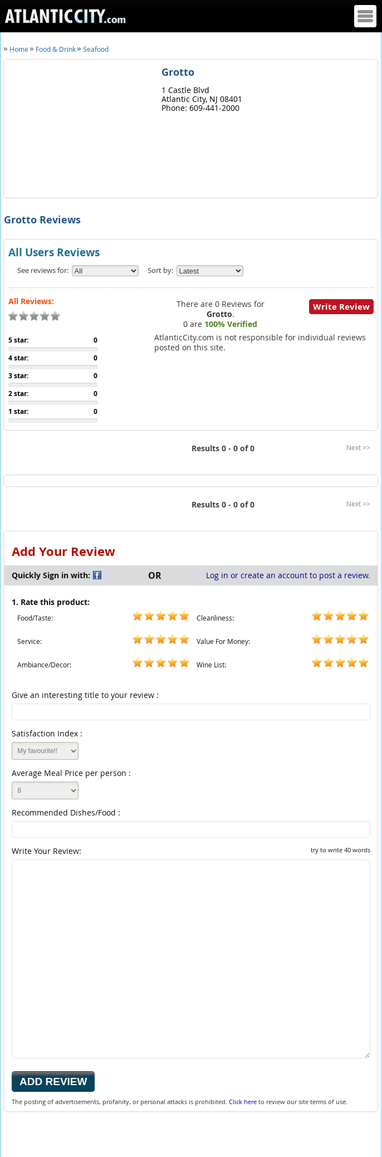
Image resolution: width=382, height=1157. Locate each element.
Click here (243, 1101)
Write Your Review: (191, 851)
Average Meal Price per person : (71, 773)
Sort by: (160, 270)
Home (18, 49)
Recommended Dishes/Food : (66, 812)
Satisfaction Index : (47, 733)
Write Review (341, 307)
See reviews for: (42, 270)
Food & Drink (56, 49)
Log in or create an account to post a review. (288, 575)
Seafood (96, 49)
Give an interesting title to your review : (85, 695)
